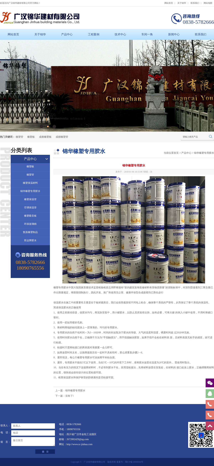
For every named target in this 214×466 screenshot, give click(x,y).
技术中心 (120, 34)
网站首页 (168, 3)
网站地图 (208, 3)
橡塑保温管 (30, 199)
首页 (176, 153)
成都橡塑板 (45, 137)
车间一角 (147, 34)
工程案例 (93, 34)
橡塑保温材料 (30, 183)
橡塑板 (31, 137)
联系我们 (195, 3)
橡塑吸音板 (30, 215)
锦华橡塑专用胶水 (30, 191)
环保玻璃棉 (30, 224)
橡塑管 (19, 137)
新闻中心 (174, 34)
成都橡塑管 (62, 137)
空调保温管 (30, 207)
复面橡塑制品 (30, 232)
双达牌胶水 (30, 240)
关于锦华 (181, 3)
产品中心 (67, 34)
